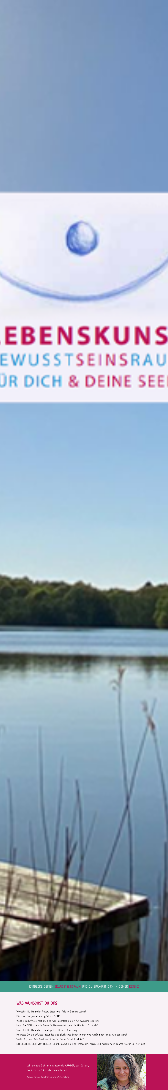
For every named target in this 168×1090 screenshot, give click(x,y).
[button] (161, 5)
